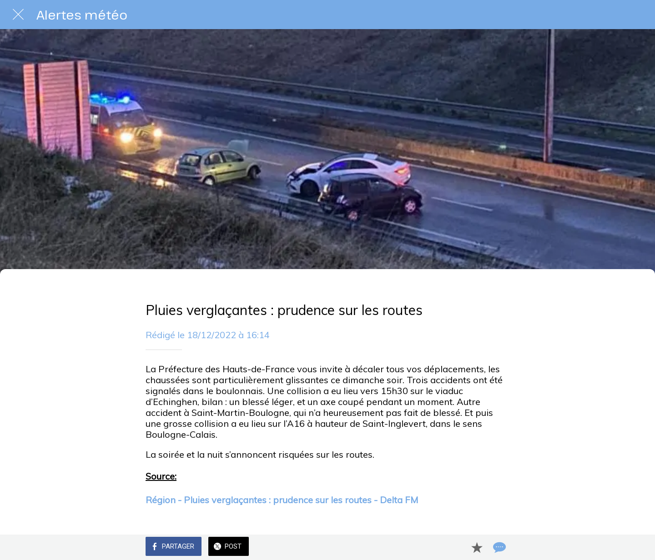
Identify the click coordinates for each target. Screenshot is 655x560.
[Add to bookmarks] (477, 547)
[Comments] (498, 547)
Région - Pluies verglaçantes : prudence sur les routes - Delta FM (282, 499)
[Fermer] (18, 14)
